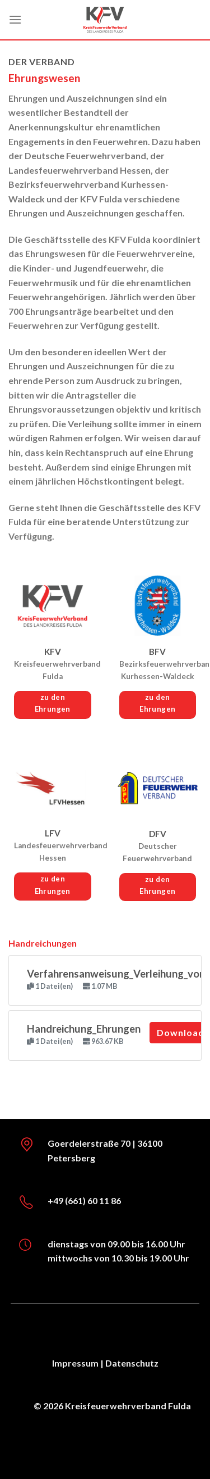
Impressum (75, 1363)
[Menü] (15, 19)
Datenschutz (131, 1363)
